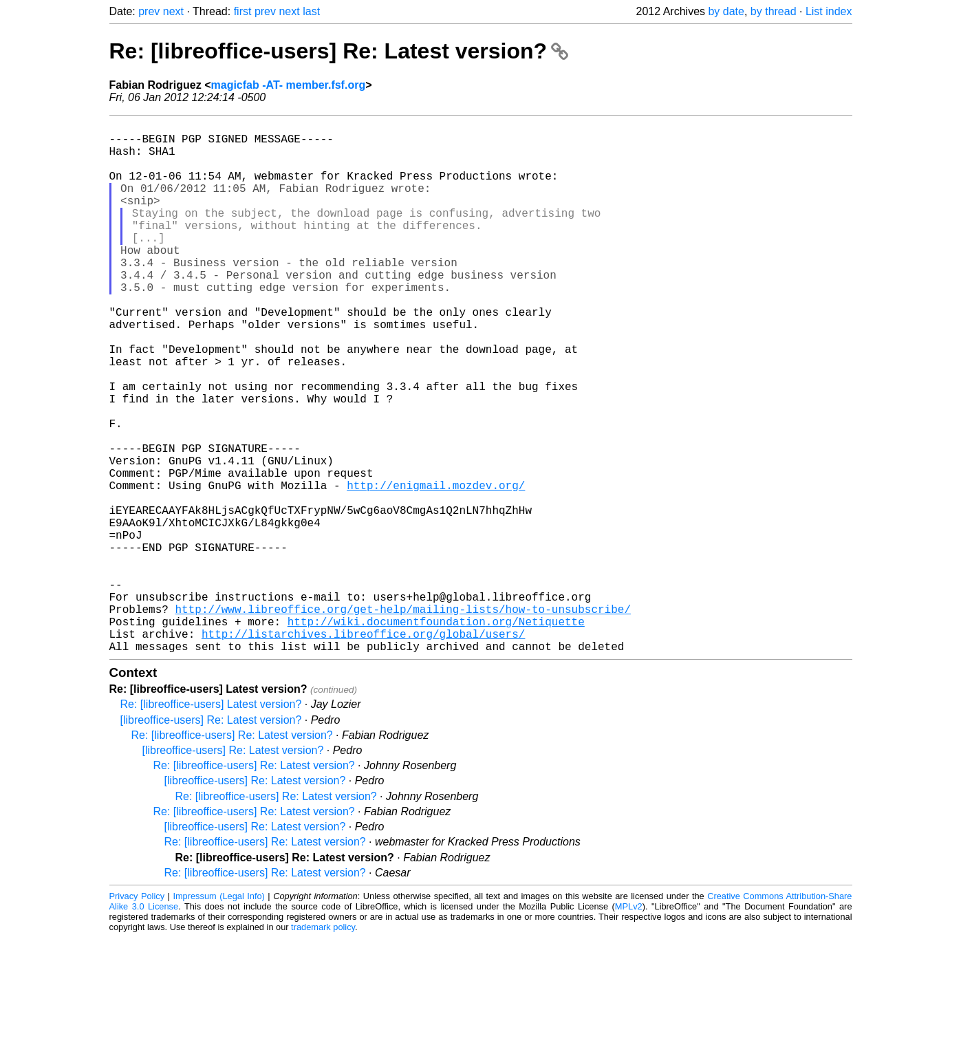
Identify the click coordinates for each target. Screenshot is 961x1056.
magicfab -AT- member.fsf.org (288, 85)
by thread (774, 11)
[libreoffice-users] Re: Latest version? (211, 838)
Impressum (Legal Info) (218, 1014)
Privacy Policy (137, 1014)
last (311, 11)
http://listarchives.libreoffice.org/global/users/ (363, 749)
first (243, 11)
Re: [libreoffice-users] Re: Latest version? (338, 51)
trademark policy (323, 1045)
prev (149, 11)
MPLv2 (629, 1025)
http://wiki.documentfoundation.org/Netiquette (436, 734)
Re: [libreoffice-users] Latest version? (211, 822)
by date (726, 11)
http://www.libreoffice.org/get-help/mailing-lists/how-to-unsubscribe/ (403, 718)
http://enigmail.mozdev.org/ (436, 567)
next (173, 11)
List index (829, 11)
